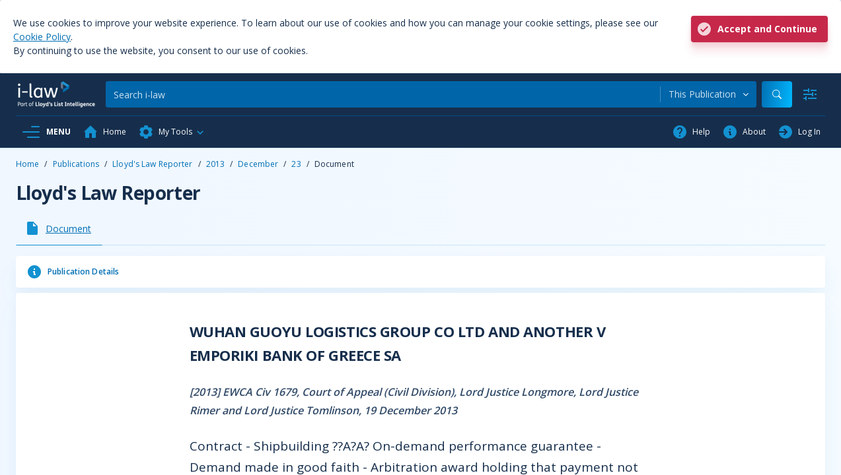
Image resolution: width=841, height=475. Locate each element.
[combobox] (708, 94)
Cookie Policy (42, 36)
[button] (171, 132)
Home (27, 164)
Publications (76, 164)
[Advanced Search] (810, 94)
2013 (215, 164)
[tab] (59, 228)
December (258, 164)
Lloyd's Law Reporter (152, 164)
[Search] (383, 94)
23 (296, 164)
